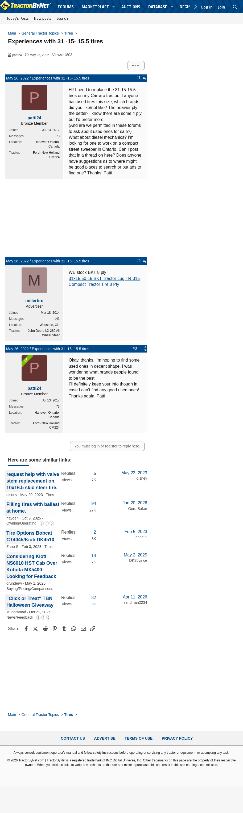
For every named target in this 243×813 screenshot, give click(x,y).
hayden (12, 518)
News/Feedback (19, 617)
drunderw (14, 583)
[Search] (235, 7)
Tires (50, 495)
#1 (139, 78)
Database (157, 7)
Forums (66, 7)
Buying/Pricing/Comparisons (29, 588)
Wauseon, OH (50, 325)
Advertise (105, 738)
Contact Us (73, 738)
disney (11, 495)
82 (93, 597)
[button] (113, 7)
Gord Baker (137, 508)
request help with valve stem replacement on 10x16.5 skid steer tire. (32, 481)
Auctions (130, 7)
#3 (135, 348)
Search (62, 18)
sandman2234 (135, 602)
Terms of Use (139, 738)
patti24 (17, 55)
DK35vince (138, 560)
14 (93, 555)
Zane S (12, 546)
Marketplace (95, 7)
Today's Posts (18, 18)
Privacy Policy (177, 738)
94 (93, 503)
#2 (139, 260)
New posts (42, 18)
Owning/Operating (21, 523)
